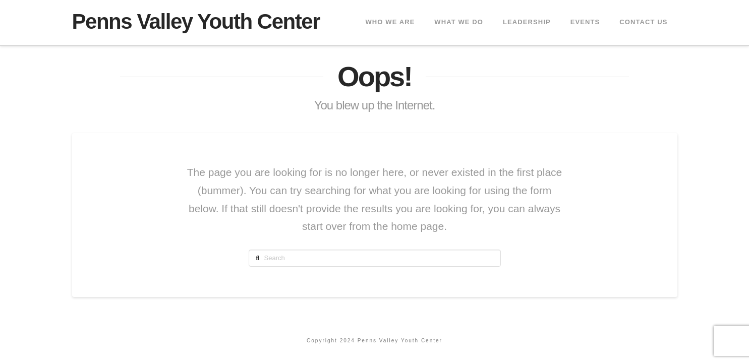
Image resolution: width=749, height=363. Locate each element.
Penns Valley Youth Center (196, 21)
